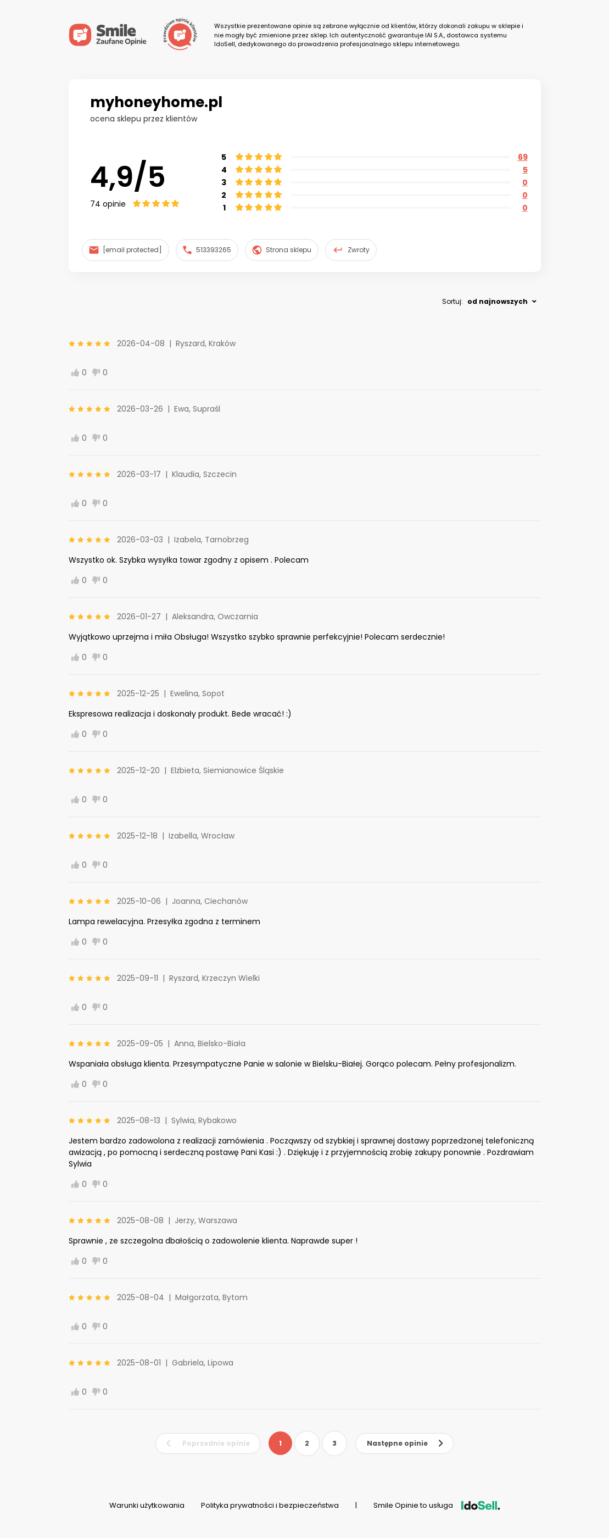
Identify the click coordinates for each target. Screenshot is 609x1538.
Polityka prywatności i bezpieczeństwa (270, 1505)
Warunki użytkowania (147, 1505)
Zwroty (351, 250)
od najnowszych (497, 301)
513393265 (207, 249)
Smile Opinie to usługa (436, 1505)
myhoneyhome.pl (156, 102)
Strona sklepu (282, 250)
